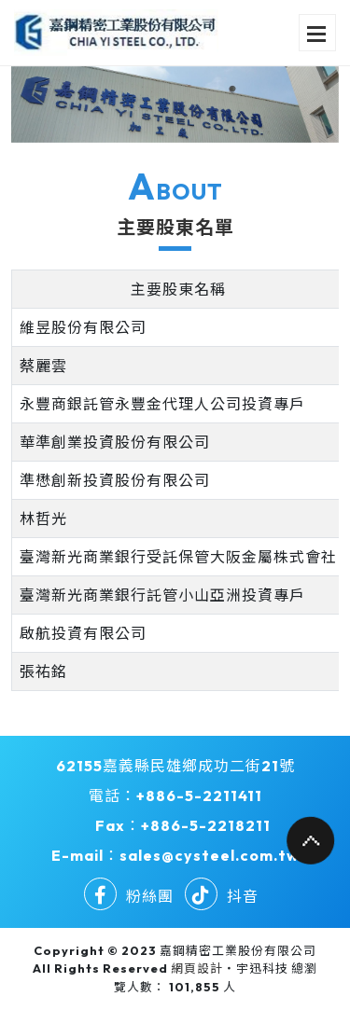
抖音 (222, 896)
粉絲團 (129, 896)
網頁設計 (197, 968)
